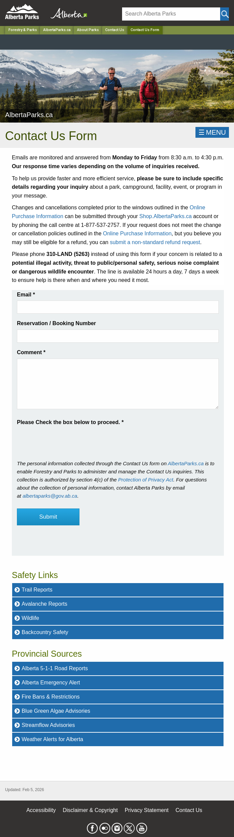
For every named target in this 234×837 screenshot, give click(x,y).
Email (26, 294)
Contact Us (114, 30)
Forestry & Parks (22, 30)
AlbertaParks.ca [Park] (57, 30)
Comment (31, 352)
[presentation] (68, 439)
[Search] (171, 14)
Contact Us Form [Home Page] (145, 30)
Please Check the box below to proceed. (70, 422)
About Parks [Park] (88, 30)
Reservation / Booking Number (56, 323)
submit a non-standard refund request (155, 242)
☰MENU (212, 132)
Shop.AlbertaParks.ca (165, 216)
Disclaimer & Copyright (90, 810)
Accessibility (41, 810)
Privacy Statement (147, 810)
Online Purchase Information (137, 233)
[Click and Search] (224, 14)
